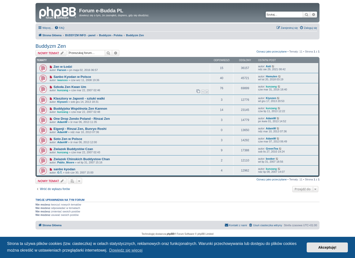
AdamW (62, 121)
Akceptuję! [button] (327, 247)
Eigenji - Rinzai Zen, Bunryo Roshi (79, 129)
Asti (268, 66)
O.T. (59, 172)
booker (270, 158)
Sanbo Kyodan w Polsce (72, 77)
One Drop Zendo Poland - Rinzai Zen (81, 118)
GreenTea (272, 148)
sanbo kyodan (64, 169)
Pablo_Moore (65, 162)
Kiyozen (62, 101)
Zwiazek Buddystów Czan (73, 149)
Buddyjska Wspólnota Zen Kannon (80, 108)
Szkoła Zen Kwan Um (69, 87)
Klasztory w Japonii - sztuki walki (79, 98)
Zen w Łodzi (62, 67)
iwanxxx (62, 80)
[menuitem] (59, 28)
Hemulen (271, 76)
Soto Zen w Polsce (67, 139)
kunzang (62, 90)
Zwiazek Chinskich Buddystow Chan (81, 159)
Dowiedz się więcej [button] (125, 250)
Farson (61, 70)
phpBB (170, 234)
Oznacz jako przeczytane (271, 51)
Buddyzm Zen (51, 46)
